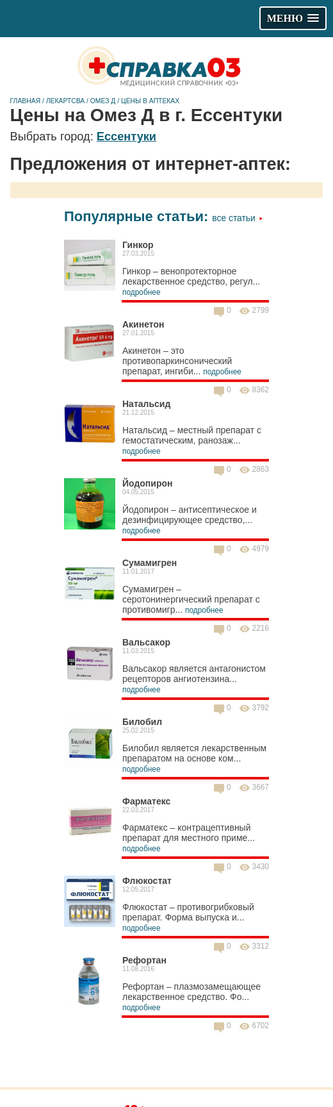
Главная (25, 100)
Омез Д (103, 100)
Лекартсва (65, 100)
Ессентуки (126, 136)
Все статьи (237, 218)
